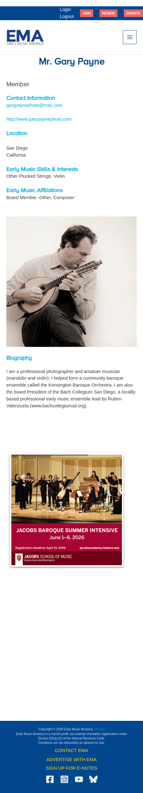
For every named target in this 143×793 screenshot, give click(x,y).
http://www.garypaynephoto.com (39, 119)
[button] (86, 13)
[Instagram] (64, 779)
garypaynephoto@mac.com (34, 105)
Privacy (99, 729)
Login (65, 9)
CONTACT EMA (71, 750)
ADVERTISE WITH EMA (71, 759)
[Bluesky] (93, 779)
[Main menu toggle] (130, 37)
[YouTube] (79, 779)
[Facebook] (50, 779)
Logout (67, 16)
